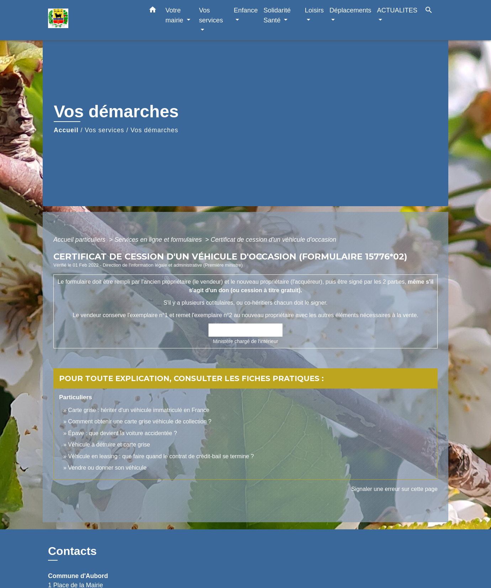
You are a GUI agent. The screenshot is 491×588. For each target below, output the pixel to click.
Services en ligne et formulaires (159, 239)
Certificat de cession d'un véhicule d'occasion (273, 239)
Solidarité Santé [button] (277, 15)
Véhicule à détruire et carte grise (109, 445)
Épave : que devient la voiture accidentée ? (122, 433)
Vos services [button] (211, 15)
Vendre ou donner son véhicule (107, 468)
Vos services (104, 130)
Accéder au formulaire (246, 330)
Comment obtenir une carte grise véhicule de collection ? (139, 421)
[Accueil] (92, 20)
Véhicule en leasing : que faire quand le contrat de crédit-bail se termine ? (161, 456)
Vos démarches (154, 130)
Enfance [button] (246, 10)
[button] (153, 11)
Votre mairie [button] (175, 15)
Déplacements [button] (350, 10)
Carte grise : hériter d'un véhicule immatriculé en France (138, 410)
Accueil (66, 130)
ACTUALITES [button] (397, 10)
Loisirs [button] (314, 10)
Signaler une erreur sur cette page (394, 489)
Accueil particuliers (80, 239)
